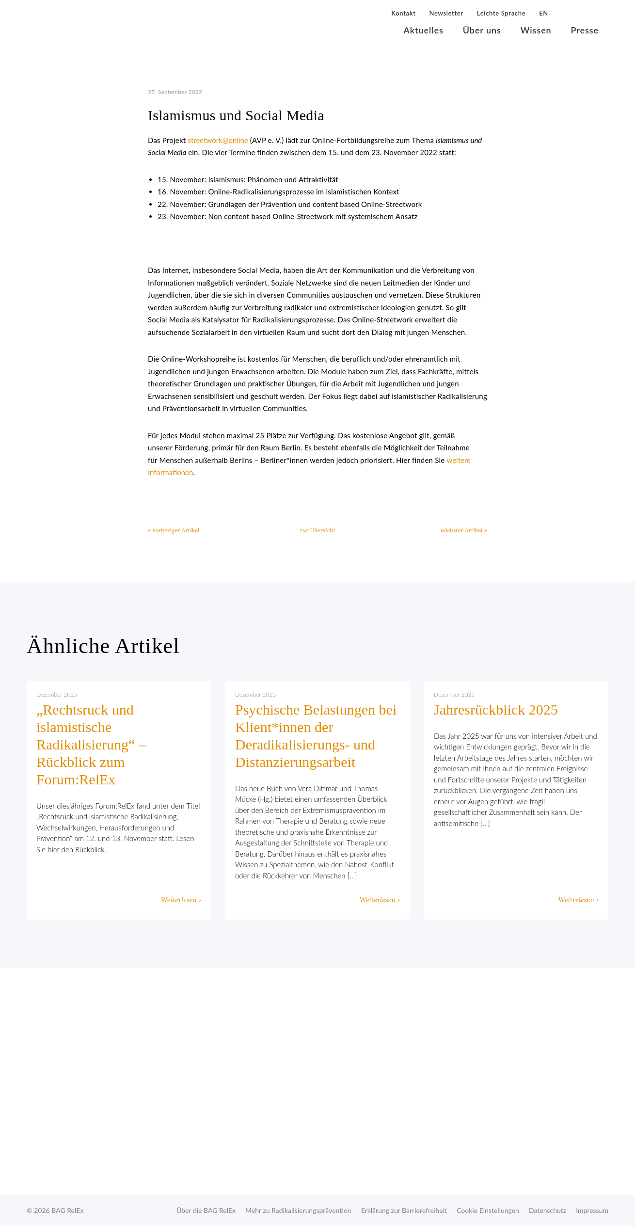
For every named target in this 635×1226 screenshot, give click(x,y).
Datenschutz (547, 1210)
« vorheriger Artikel (173, 530)
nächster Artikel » (464, 530)
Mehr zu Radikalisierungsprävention (298, 1210)
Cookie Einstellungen (488, 1210)
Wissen (536, 30)
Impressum (592, 1210)
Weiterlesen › (181, 899)
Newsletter (446, 13)
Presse (585, 30)
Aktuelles (424, 30)
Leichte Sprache (501, 13)
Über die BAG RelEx (206, 1210)
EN (543, 13)
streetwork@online (218, 140)
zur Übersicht (317, 530)
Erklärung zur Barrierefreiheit (404, 1210)
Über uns (482, 30)
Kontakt (403, 13)
